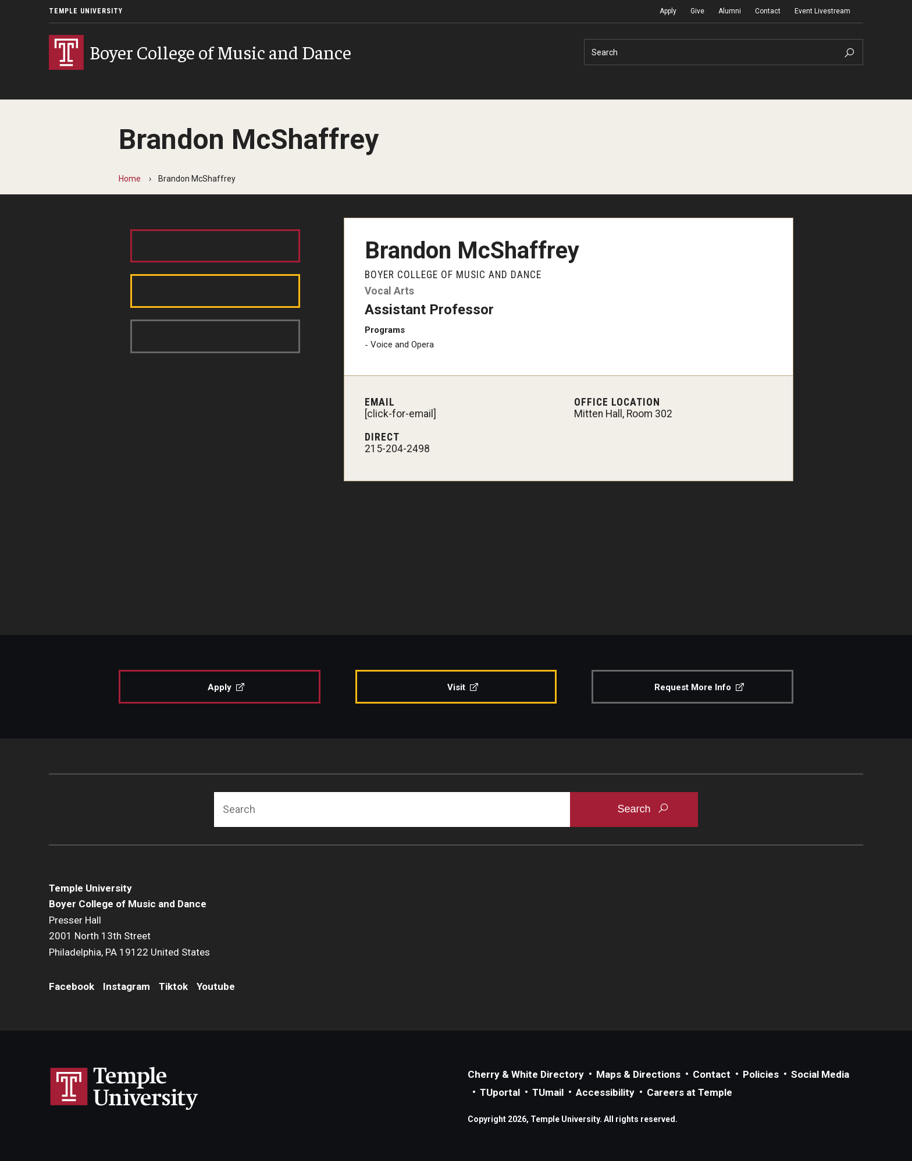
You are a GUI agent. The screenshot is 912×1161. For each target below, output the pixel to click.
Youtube (216, 986)
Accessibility (605, 1092)
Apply (668, 11)
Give (697, 11)
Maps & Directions (638, 1074)
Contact (768, 11)
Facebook (71, 986)
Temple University (86, 11)
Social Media (820, 1074)
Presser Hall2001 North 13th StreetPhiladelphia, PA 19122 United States (129, 936)
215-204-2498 (397, 449)
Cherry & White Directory (526, 1074)
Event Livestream (822, 11)
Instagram (126, 986)
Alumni (729, 11)
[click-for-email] (400, 414)
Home (130, 178)
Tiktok (173, 986)
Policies (761, 1074)
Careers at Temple (689, 1092)
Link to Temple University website (124, 1089)
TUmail (548, 1092)
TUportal (500, 1092)
